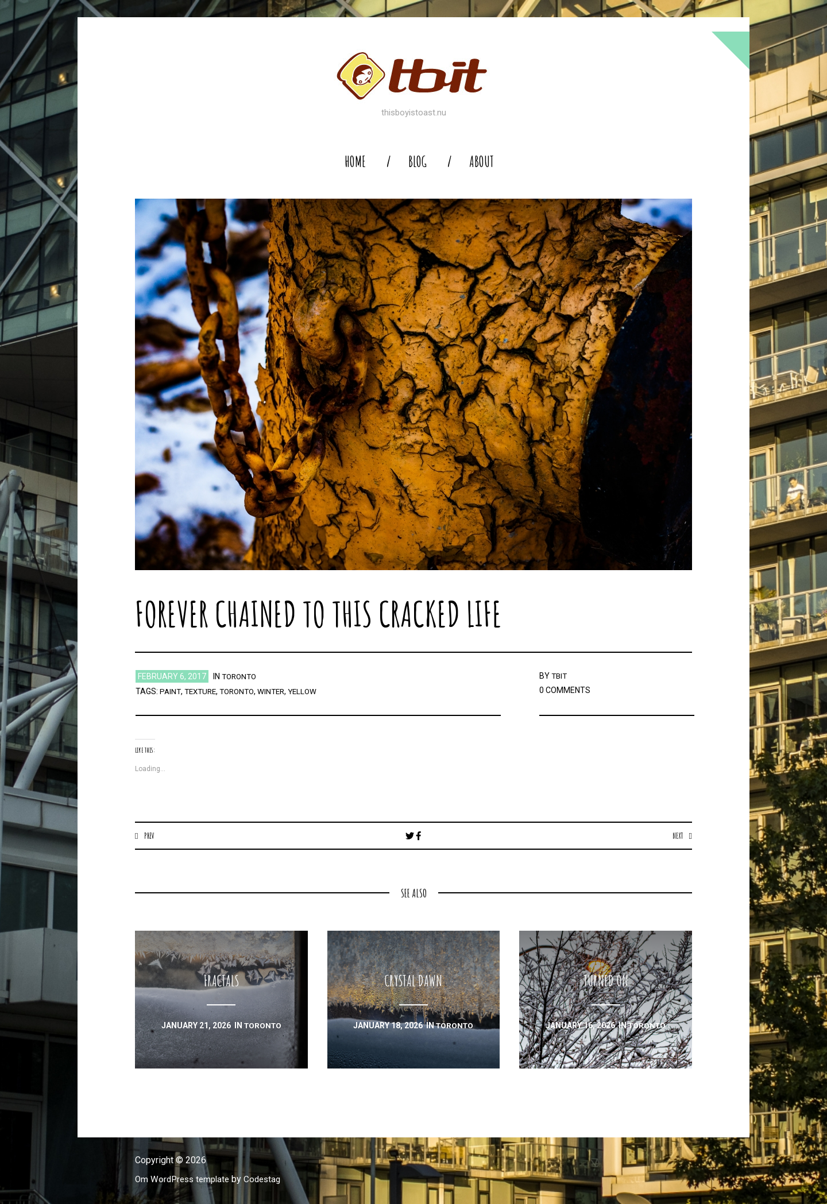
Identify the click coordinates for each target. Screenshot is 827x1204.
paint (170, 691)
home (355, 162)
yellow (311, 691)
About (481, 162)
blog (417, 162)
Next (677, 835)
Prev (149, 835)
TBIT (560, 675)
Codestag (268, 1179)
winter (278, 691)
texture (202, 691)
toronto (241, 676)
